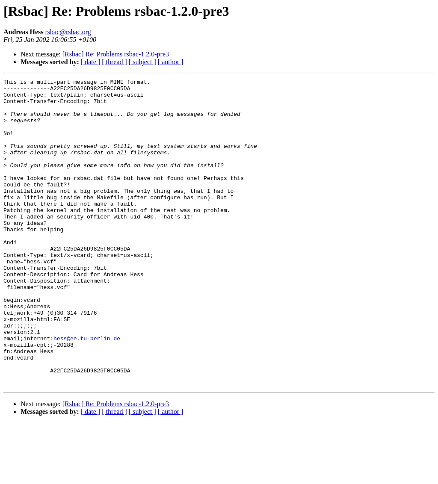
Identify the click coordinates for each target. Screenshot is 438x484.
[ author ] (170, 61)
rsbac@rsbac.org (68, 31)
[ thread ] (114, 61)
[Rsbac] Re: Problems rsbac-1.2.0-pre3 (115, 54)
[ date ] (90, 61)
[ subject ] (142, 61)
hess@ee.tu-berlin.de (86, 391)
